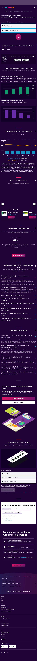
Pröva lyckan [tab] (18, 512)
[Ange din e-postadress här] (19, 482)
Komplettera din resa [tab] (8, 512)
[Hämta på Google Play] (17, 60)
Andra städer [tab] (27, 509)
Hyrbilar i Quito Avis (7, 518)
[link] (11, 217)
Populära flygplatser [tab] (16, 509)
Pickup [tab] (29, 139)
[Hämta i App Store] (25, 60)
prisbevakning (23, 557)
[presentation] (25, 60)
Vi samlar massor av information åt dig (19, 583)
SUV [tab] (19, 139)
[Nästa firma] (34, 204)
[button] (2, 7)
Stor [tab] (15, 139)
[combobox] (7, 22)
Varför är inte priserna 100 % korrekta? (19, 586)
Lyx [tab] (34, 139)
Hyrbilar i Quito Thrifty (7, 520)
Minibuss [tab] (24, 139)
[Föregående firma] (3, 204)
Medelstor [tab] (9, 139)
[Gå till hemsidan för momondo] (9, 7)
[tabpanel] (18, 99)
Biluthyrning (9, 591)
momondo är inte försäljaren (19, 581)
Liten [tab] (3, 139)
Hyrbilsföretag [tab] (6, 509)
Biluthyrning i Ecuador (17, 591)
